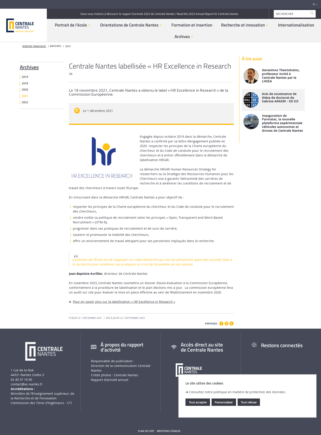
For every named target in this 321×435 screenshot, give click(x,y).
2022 (25, 102)
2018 (25, 83)
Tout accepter (198, 402)
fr (314, 4)
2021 (68, 46)
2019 (25, 77)
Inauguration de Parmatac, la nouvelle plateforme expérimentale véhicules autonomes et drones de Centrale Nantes (282, 123)
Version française (34, 46)
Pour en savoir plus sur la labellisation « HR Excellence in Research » (124, 301)
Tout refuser (249, 402)
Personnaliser (224, 402)
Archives (29, 66)
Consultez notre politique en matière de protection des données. (237, 392)
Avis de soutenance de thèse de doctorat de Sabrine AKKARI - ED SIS (280, 97)
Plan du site (146, 431)
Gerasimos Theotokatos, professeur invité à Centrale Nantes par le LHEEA (281, 75)
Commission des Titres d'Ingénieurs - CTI (41, 403)
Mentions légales (168, 431)
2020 (25, 89)
